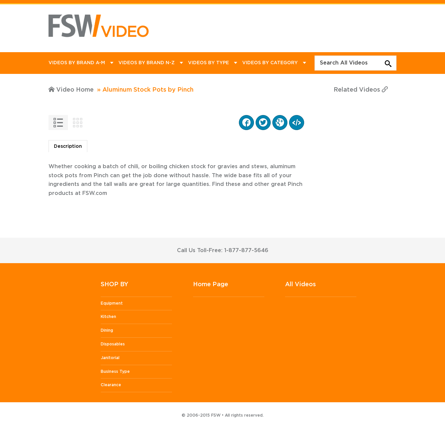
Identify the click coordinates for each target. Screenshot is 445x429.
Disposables (113, 344)
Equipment (112, 303)
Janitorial (110, 358)
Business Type (115, 371)
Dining (107, 330)
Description (68, 146)
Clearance (111, 385)
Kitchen (108, 317)
